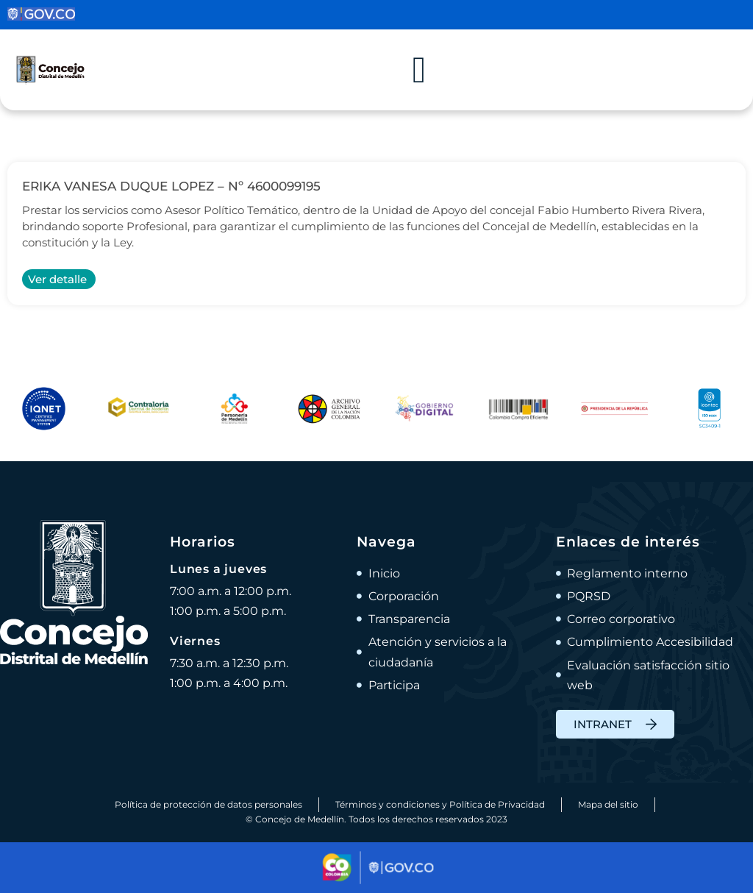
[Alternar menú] (419, 69)
